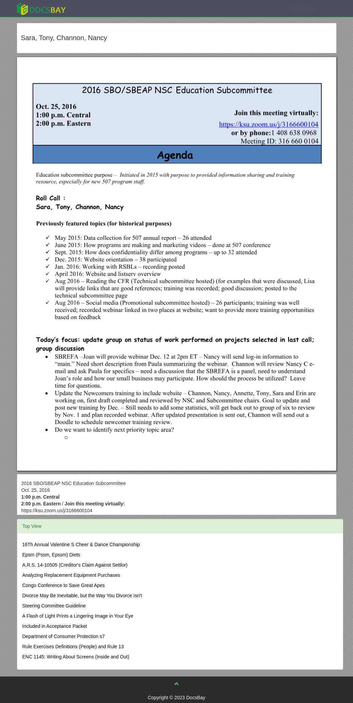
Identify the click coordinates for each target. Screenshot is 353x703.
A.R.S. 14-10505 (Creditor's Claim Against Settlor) (75, 565)
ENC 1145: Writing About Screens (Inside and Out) (75, 656)
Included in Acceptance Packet (54, 626)
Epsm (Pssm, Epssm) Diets (51, 554)
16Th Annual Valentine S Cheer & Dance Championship (81, 544)
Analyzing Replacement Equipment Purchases (71, 575)
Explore (92, 8)
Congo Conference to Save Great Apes (63, 585)
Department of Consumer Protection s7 (63, 636)
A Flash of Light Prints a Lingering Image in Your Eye (78, 616)
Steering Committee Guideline (54, 605)
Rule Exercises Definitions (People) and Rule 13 (73, 646)
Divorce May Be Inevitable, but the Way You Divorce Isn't (82, 595)
